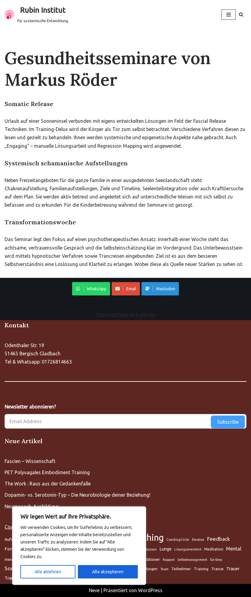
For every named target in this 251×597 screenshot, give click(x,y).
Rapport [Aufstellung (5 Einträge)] (169, 559)
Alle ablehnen (48, 571)
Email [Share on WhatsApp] (125, 289)
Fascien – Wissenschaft (30, 461)
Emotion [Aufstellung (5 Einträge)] (198, 539)
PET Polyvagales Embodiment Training (47, 472)
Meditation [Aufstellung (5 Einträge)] (213, 549)
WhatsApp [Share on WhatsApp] (91, 289)
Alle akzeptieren (108, 571)
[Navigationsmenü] (228, 14)
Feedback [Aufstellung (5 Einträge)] (218, 539)
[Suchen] (241, 14)
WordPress (150, 590)
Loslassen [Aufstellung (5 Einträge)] (149, 549)
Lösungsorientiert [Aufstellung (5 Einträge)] (187, 549)
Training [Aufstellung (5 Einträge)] (201, 569)
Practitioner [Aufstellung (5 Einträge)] (149, 559)
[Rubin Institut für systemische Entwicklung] (36, 14)
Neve (94, 590)
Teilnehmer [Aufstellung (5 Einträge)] (181, 569)
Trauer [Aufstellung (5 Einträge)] (232, 568)
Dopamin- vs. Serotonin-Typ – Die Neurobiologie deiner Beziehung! (77, 495)
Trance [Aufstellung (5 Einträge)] (217, 568)
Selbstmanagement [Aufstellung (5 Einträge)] (192, 559)
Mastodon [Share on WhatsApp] (160, 289)
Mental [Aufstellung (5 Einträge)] (233, 548)
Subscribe (228, 422)
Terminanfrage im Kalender (125, 314)
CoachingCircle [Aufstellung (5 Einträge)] (177, 539)
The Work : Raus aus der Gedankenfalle (48, 483)
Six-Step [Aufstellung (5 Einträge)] (216, 559)
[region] (79, 545)
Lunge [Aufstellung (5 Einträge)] (165, 548)
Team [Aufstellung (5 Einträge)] (164, 569)
